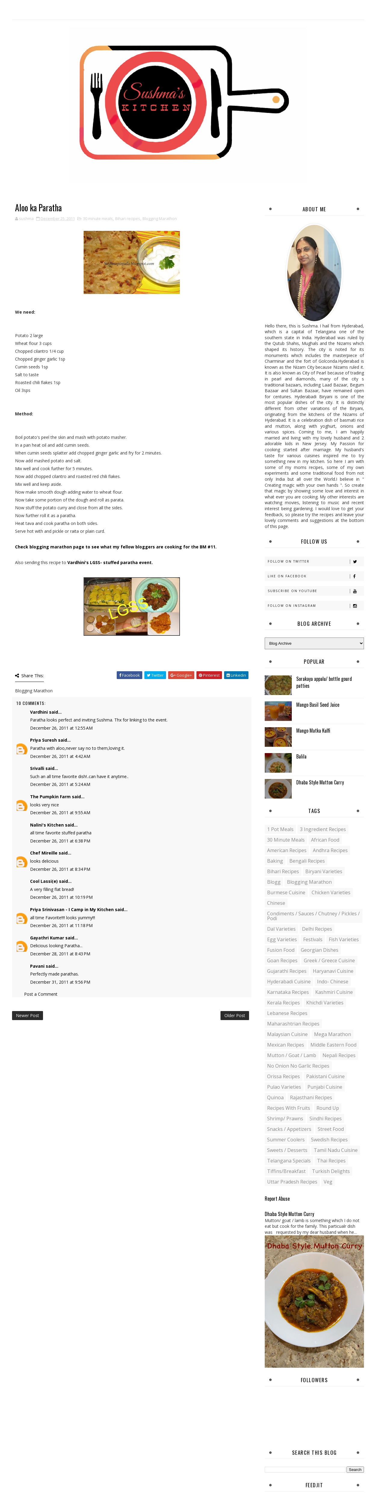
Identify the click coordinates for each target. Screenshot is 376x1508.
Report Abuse (277, 1198)
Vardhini (39, 712)
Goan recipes (282, 960)
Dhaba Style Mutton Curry (320, 782)
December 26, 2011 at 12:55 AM (61, 728)
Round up (327, 1108)
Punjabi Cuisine (324, 1087)
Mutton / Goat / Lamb (291, 1055)
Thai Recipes (331, 1160)
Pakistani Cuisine (325, 1076)
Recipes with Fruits (288, 1108)
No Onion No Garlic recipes (298, 1066)
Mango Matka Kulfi (313, 730)
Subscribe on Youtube (316, 591)
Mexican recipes (285, 1044)
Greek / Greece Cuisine (329, 960)
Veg (328, 1181)
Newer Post (27, 1015)
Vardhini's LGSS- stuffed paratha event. (110, 562)
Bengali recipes (307, 861)
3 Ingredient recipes (323, 829)
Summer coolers (286, 1139)
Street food (331, 1129)
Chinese (276, 903)
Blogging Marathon (160, 218)
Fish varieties (344, 939)
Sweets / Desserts (287, 1150)
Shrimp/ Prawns (285, 1118)
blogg (274, 882)
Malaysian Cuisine (287, 1034)
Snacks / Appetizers (289, 1129)
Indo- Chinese (332, 981)
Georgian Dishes (319, 950)
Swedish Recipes (329, 1139)
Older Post (234, 1015)
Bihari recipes (127, 218)
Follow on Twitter (316, 561)
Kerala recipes (283, 1002)
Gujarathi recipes (287, 971)
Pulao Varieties (284, 1087)
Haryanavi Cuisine (333, 971)
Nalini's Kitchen (47, 825)
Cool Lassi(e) (44, 881)
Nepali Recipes (339, 1055)
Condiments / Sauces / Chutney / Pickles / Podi (313, 916)
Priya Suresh (43, 740)
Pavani (37, 966)
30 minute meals (98, 218)
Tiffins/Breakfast (286, 1171)
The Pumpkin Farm (50, 796)
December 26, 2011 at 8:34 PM (60, 869)
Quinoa (275, 1097)
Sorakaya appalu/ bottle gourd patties (324, 682)
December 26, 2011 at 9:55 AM (60, 812)
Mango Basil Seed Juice (317, 704)
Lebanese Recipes (287, 1013)
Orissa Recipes (283, 1076)
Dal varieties (281, 929)
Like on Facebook (316, 576)
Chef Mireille (43, 853)
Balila (301, 756)
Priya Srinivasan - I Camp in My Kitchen (72, 909)
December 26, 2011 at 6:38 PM (60, 841)
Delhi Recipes (317, 929)
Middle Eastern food (333, 1044)
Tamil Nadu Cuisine (336, 1150)
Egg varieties (282, 939)
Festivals (312, 939)
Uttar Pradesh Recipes (292, 1181)
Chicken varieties (331, 892)
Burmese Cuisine (286, 892)
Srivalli (37, 768)
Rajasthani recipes (311, 1097)
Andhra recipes (330, 850)
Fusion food (280, 950)
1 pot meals (280, 829)
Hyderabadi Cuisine (289, 981)
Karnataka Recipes (288, 992)
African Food (325, 839)
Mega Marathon (332, 1034)
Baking (275, 861)
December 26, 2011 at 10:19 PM (61, 897)
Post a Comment (40, 994)
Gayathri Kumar (47, 938)
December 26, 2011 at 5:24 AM (60, 784)
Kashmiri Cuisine (334, 992)
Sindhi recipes (326, 1118)
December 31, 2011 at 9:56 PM (60, 982)
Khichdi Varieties (325, 1002)
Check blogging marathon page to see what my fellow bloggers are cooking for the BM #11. (116, 547)
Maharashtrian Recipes (293, 1023)
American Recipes (287, 850)
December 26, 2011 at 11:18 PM (61, 925)
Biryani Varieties (323, 871)
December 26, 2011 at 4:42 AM (60, 756)
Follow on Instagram (316, 606)
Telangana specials (289, 1160)
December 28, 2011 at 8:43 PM (60, 954)
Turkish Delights (331, 1171)
